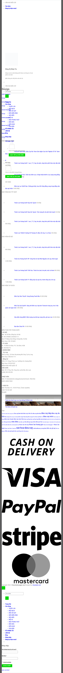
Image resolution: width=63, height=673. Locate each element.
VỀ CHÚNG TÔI (9, 128)
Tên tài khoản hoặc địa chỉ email (10, 649)
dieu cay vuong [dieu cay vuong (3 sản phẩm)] (42, 419)
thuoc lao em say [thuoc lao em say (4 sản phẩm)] (24, 424)
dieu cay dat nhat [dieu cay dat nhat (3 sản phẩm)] (37, 413)
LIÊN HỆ (7, 131)
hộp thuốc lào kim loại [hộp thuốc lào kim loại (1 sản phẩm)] (50, 419)
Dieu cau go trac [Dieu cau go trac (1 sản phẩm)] (11, 413)
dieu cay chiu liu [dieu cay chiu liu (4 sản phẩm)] (27, 413)
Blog (6, 133)
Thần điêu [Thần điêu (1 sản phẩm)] (14, 428)
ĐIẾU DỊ (11, 117)
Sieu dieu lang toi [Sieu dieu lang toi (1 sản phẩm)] (46, 422)
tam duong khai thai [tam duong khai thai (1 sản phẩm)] (15, 424)
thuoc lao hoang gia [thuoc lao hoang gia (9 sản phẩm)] (36, 425)
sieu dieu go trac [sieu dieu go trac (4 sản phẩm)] (37, 422)
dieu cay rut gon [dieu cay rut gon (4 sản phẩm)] (8, 419)
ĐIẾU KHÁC (12, 124)
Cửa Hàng (8, 104)
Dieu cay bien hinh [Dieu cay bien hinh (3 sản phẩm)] (18, 413)
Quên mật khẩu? (6, 670)
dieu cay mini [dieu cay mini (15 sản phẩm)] (48, 416)
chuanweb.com (36, 585)
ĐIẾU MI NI (12, 109)
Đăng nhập (7, 665)
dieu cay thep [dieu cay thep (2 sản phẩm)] (27, 419)
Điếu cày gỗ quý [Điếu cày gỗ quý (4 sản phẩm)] (51, 428)
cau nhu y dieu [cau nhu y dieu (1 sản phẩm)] (4, 413)
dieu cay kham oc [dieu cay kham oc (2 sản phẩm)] (39, 416)
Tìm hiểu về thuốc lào (11, 407)
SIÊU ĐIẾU (11, 115)
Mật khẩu (5, 656)
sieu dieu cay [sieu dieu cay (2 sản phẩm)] (21, 422)
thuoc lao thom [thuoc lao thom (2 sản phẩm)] (8, 428)
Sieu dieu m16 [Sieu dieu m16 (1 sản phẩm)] (52, 422)
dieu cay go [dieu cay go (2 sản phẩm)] (7, 416)
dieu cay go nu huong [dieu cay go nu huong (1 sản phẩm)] (14, 416)
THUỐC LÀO (12, 106)
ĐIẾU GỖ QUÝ (12, 111)
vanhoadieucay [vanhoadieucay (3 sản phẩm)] (37, 428)
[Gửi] (7, 96)
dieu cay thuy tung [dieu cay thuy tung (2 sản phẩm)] (34, 419)
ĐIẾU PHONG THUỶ (14, 120)
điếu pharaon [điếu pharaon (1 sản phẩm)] (26, 431)
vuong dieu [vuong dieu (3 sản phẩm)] (43, 428)
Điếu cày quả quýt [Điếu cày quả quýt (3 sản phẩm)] (9, 431)
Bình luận (29, 400)
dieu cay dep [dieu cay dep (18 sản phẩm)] (46, 413)
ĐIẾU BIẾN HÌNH (13, 113)
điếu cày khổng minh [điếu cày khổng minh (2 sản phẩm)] (18, 431)
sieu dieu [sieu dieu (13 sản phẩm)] (14, 422)
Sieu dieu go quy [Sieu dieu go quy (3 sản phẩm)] (29, 422)
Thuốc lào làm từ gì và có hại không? (15, 400)
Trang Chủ (8, 604)
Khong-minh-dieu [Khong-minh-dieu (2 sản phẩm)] (7, 422)
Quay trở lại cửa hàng (17, 155)
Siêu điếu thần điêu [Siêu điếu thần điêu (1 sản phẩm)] (7, 424)
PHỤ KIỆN (11, 126)
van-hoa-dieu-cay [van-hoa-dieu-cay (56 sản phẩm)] (24, 427)
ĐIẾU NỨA (11, 122)
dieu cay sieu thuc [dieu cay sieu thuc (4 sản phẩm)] (19, 419)
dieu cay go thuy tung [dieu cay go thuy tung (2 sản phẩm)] (23, 416)
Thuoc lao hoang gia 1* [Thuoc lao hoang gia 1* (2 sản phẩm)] (48, 424)
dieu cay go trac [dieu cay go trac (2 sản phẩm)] (31, 416)
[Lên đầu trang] (3, 588)
